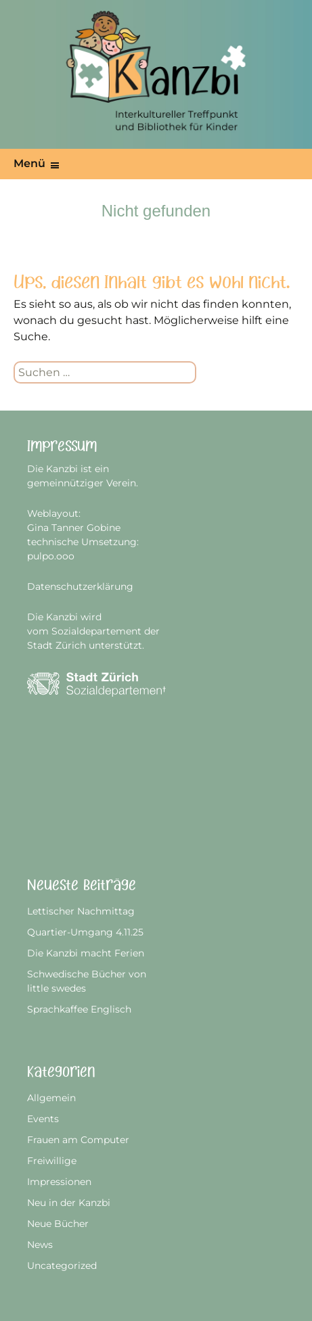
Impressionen (59, 1182)
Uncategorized (62, 1265)
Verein (121, 483)
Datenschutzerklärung (80, 586)
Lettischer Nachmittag (81, 911)
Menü (29, 163)
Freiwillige (51, 1161)
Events (43, 1119)
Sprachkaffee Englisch (79, 1009)
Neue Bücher (58, 1224)
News (40, 1244)
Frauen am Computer (78, 1140)
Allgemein (51, 1098)
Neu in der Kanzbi (68, 1203)
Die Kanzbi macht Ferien (85, 953)
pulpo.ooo (50, 556)
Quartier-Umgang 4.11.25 (85, 932)
